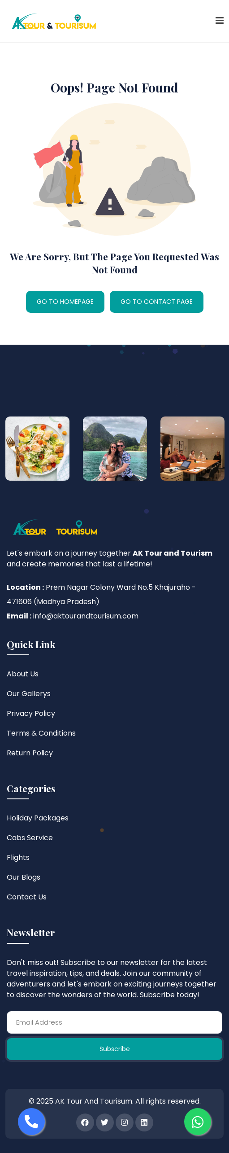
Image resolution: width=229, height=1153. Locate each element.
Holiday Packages (38, 818)
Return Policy (30, 753)
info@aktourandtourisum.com (85, 616)
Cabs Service (30, 838)
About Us (23, 674)
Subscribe (114, 1048)
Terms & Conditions (41, 733)
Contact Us (27, 897)
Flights (18, 857)
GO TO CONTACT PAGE (157, 301)
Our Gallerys (29, 693)
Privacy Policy (31, 713)
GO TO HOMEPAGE (65, 301)
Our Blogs (23, 877)
